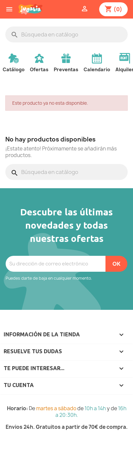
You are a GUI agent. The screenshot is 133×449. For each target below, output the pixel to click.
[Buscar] (66, 34)
